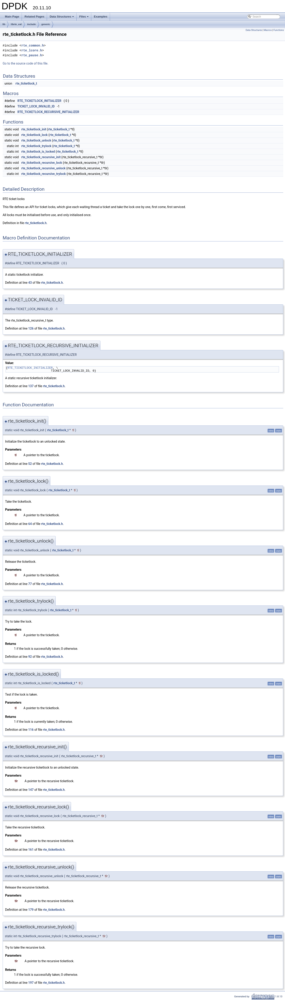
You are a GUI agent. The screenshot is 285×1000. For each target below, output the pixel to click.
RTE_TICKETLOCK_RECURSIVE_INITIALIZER (48, 112)
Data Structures (62, 18)
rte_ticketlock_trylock (36, 146)
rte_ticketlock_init (33, 129)
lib (3, 24)
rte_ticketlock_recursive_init (41, 157)
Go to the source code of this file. (25, 63)
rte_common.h (32, 45)
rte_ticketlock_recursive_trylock (43, 174)
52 (30, 464)
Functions (278, 30)
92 (30, 656)
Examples (101, 16)
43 (30, 282)
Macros (268, 30)
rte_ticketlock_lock (34, 135)
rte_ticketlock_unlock (36, 140)
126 (31, 328)
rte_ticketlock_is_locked (38, 151)
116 (31, 729)
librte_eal (16, 24)
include (31, 24)
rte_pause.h (31, 55)
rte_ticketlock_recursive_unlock (43, 168)
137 (31, 386)
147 (31, 789)
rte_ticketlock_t (26, 83)
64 (30, 524)
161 (31, 849)
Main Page (12, 16)
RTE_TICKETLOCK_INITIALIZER (39, 101)
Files (84, 18)
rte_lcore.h (31, 50)
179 (31, 909)
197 (31, 982)
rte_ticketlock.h (36, 223)
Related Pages (34, 16)
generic (45, 24)
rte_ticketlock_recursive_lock (41, 162)
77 (30, 584)
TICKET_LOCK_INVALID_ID (36, 106)
